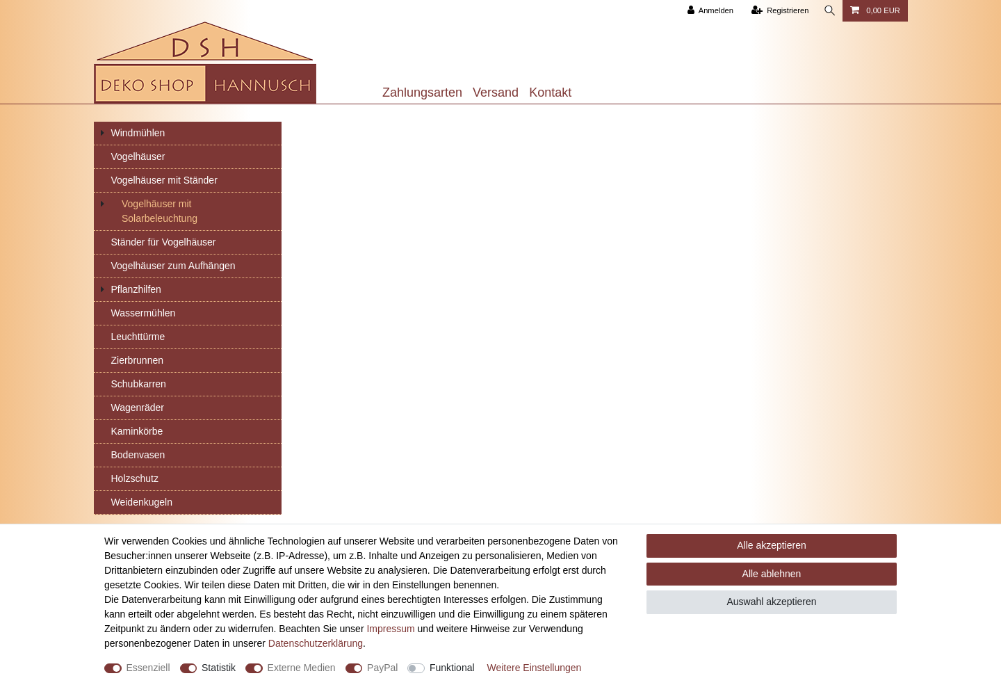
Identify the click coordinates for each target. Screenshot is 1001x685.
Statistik (219, 667)
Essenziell (148, 667)
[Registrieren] (778, 11)
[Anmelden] (709, 11)
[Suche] (829, 11)
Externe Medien (302, 667)
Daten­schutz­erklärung (315, 643)
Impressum (390, 628)
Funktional (452, 667)
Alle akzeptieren (771, 545)
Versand (496, 92)
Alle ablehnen (771, 573)
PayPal (382, 667)
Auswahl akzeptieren (771, 601)
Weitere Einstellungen (534, 667)
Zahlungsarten (422, 92)
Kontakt (550, 92)
